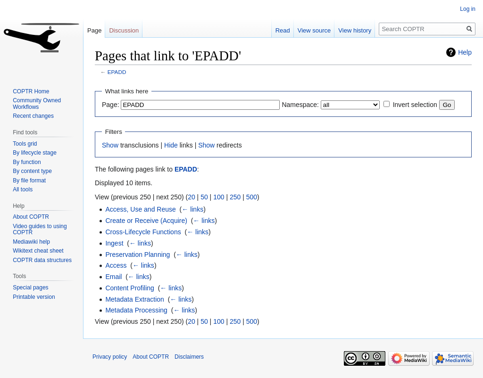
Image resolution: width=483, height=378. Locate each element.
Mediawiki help (31, 241)
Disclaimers (189, 356)
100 (218, 197)
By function (27, 162)
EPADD (117, 72)
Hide (171, 145)
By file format (29, 180)
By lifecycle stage (35, 152)
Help (465, 52)
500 (251, 197)
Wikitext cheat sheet (38, 250)
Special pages (30, 287)
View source (314, 30)
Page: (110, 104)
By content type (32, 171)
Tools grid (25, 143)
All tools (23, 189)
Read (282, 30)
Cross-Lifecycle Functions (143, 232)
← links (192, 209)
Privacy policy (109, 356)
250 (235, 197)
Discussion (124, 30)
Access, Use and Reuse (140, 209)
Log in (467, 9)
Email (113, 276)
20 (191, 197)
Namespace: (300, 104)
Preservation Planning (137, 254)
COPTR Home (31, 91)
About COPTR (31, 217)
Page (94, 30)
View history (354, 30)
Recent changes (33, 116)
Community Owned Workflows (37, 103)
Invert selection (415, 104)
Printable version (34, 297)
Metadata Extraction (134, 299)
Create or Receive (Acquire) (146, 220)
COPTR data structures (42, 260)
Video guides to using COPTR (40, 229)
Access (115, 265)
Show (110, 145)
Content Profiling (129, 288)
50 (204, 197)
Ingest (114, 243)
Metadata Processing (136, 310)
